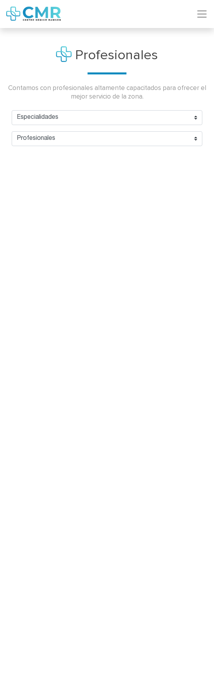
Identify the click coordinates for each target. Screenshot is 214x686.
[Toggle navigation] (202, 14)
